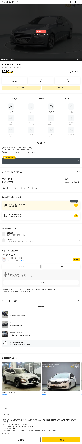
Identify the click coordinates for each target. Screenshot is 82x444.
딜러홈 (76, 259)
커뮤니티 (41, 306)
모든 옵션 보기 (41, 143)
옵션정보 (14, 99)
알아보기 (41, 205)
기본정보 (41, 99)
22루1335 (11, 2)
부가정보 (67, 99)
